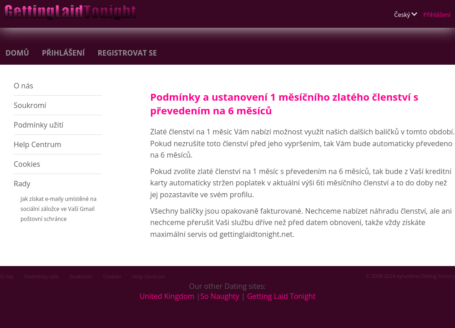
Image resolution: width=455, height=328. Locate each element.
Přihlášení (436, 14)
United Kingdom (167, 296)
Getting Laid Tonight (281, 296)
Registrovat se (127, 53)
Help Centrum (37, 144)
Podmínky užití (38, 125)
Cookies (27, 164)
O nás (23, 86)
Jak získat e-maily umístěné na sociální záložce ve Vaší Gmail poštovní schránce (58, 209)
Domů (17, 53)
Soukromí (30, 105)
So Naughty (219, 296)
